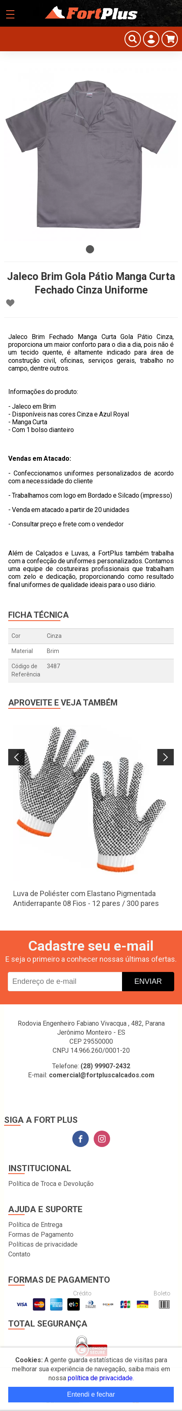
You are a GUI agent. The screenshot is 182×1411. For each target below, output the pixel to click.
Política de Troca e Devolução (51, 1184)
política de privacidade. (101, 1378)
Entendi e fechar (91, 1394)
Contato (19, 1254)
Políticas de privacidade (43, 1244)
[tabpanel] (91, 154)
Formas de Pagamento (41, 1234)
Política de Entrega (35, 1225)
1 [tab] (90, 249)
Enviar (148, 981)
